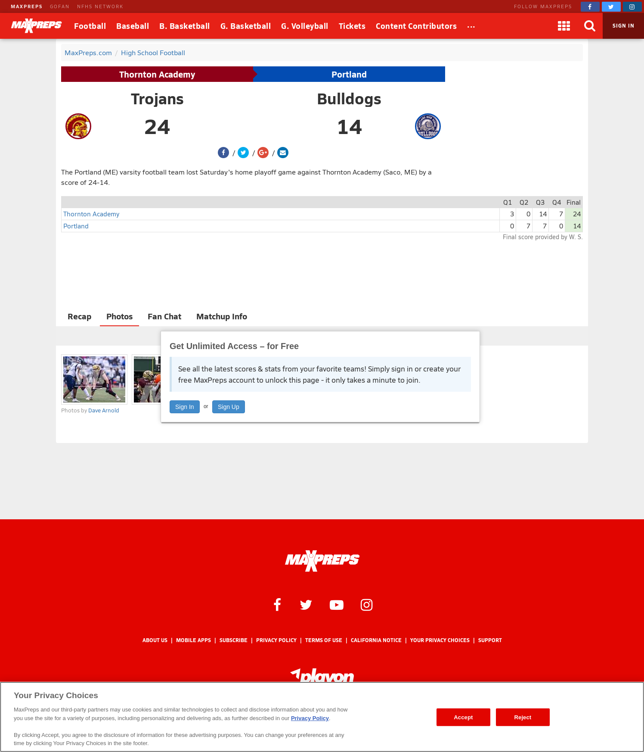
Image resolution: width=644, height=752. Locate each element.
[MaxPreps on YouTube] (337, 604)
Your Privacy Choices (440, 640)
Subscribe (234, 640)
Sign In (184, 406)
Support (490, 640)
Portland (349, 74)
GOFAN (60, 6)
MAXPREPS (27, 6)
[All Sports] (471, 26)
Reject (523, 717)
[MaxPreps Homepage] (322, 561)
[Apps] (564, 26)
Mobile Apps (193, 640)
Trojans (157, 98)
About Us (154, 640)
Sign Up (228, 406)
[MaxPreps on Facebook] (590, 7)
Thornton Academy (157, 74)
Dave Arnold (103, 410)
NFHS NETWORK (100, 6)
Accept (463, 717)
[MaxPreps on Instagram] (632, 7)
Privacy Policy (276, 640)
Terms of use (323, 640)
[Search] (590, 26)
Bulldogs (349, 98)
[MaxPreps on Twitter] (611, 7)
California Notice (376, 640)
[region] (322, 717)
